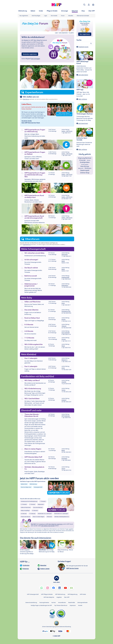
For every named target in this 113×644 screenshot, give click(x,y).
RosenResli (64, 458)
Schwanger (82, 160)
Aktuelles (70, 15)
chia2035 (64, 382)
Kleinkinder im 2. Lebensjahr (45, 513)
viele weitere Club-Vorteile (48, 525)
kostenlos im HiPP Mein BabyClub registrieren (51, 524)
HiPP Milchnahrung (60, 594)
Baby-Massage (85, 166)
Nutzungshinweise (44, 602)
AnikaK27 (64, 400)
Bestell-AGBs (71, 602)
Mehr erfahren (82, 99)
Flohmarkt (49, 516)
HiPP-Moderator (66, 416)
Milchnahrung (33, 484)
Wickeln (88, 160)
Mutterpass (88, 168)
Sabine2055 (65, 254)
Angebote (59, 597)
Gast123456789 (66, 332)
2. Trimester (24, 504)
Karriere (53, 602)
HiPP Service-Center (72, 568)
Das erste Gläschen (37, 507)
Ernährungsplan (84, 164)
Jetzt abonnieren (83, 75)
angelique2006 (65, 277)
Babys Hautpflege (25, 510)
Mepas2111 (65, 360)
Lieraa (63, 368)
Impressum (73, 605)
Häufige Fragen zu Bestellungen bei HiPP (41, 605)
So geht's (71, 32)
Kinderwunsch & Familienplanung (29, 501)
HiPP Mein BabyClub (49, 597)
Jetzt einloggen (35, 59)
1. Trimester (43, 501)
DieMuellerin (65, 285)
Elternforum (26, 99)
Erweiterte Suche (83, 47)
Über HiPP (66, 597)
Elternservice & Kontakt (83, 15)
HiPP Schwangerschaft (33, 594)
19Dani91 (64, 326)
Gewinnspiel (84, 170)
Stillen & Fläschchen (26, 507)
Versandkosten (62, 602)
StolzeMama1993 (66, 311)
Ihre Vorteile (54, 15)
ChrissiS (64, 339)
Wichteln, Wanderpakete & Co (62, 516)
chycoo (63, 468)
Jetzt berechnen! (83, 123)
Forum (62, 15)
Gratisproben (85, 162)
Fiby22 (63, 346)
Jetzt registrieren (63, 32)
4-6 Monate (23, 513)
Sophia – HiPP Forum (67, 131)
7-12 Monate (32, 513)
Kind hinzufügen (36, 15)
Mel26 (63, 261)
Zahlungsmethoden (82, 602)
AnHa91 (64, 319)
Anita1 (63, 303)
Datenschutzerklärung (31, 602)
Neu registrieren (24, 15)
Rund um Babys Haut (26, 487)
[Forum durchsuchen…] (85, 43)
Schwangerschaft (38, 487)
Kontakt (80, 605)
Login (45, 15)
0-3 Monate (35, 510)
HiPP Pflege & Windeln (47, 594)
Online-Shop (84, 173)
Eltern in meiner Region (38, 516)
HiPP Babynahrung (72, 594)
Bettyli (63, 450)
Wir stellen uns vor (31, 97)
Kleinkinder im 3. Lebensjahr (61, 513)
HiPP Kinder (83, 594)
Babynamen (41, 504)
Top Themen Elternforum (60, 605)
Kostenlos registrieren (30, 54)
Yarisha (63, 390)
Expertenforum (27, 244)
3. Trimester (32, 504)
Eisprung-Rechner (84, 158)
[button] (84, 4)
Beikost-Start (24, 484)
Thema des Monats (25, 516)
